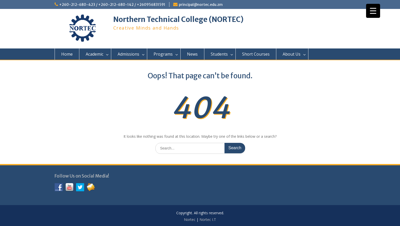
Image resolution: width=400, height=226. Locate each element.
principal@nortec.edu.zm (201, 4)
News (192, 54)
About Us (292, 54)
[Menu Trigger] (373, 11)
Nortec (189, 219)
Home (67, 54)
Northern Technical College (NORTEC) (178, 19)
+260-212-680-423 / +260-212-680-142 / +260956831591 (112, 4)
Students (219, 54)
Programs (163, 54)
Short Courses (256, 54)
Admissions (128, 54)
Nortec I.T (207, 219)
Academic (94, 54)
